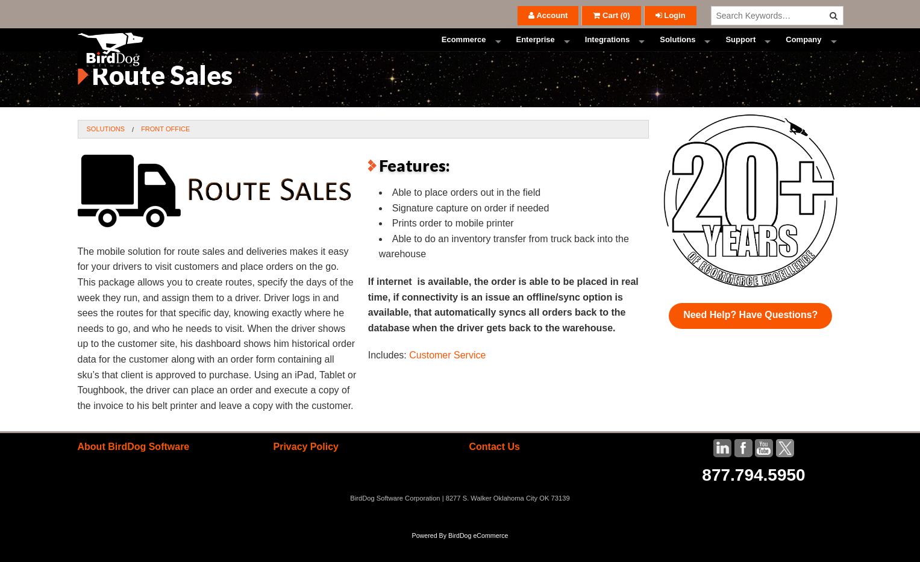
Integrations (607, 50)
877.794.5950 (753, 497)
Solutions (677, 50)
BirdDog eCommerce (478, 557)
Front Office (165, 150)
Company (803, 50)
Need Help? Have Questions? (750, 337)
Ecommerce (464, 50)
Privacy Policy (306, 469)
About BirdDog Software (134, 469)
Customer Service (447, 377)
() (611, 15)
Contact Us (494, 469)
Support (740, 50)
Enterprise (535, 50)
